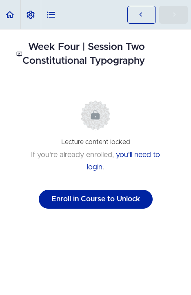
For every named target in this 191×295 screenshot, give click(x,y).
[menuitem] (30, 14)
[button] (10, 14)
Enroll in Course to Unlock (95, 199)
